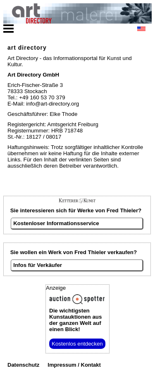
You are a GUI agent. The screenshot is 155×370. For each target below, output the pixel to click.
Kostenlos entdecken (77, 344)
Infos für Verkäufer (37, 265)
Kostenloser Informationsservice (56, 223)
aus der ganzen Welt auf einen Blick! (75, 320)
